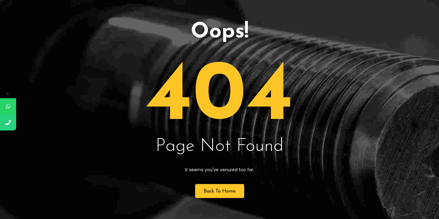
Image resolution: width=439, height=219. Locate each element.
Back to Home (220, 191)
